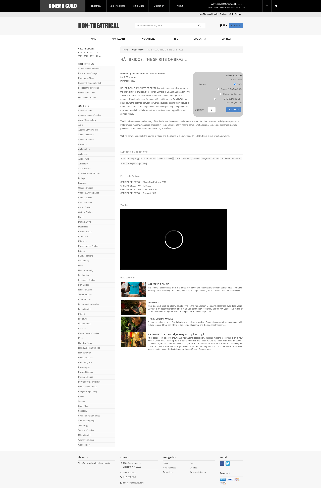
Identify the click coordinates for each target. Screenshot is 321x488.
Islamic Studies (85, 290)
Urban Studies (84, 435)
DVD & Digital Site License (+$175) (228, 101)
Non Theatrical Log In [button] (208, 14)
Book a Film (200, 38)
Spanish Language (86, 420)
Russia (81, 396)
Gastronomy (83, 261)
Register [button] (223, 14)
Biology (81, 178)
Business (82, 183)
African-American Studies (89, 115)
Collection (159, 6)
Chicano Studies (85, 188)
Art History (83, 164)
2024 (86, 52)
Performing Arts (85, 362)
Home (93, 38)
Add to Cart (233, 109)
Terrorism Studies (86, 430)
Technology (83, 425)
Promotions (148, 38)
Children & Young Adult (88, 193)
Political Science (85, 377)
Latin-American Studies (88, 304)
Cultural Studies (85, 212)
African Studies (85, 110)
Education (82, 241)
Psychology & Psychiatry (89, 382)
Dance (81, 217)
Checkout (236, 25)
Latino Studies (84, 309)
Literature (82, 319)
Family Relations (85, 256)
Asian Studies (84, 168)
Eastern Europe (85, 231)
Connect (226, 38)
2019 (92, 56)
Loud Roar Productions (88, 88)
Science (81, 401)
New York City (84, 353)
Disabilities (83, 227)
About (180, 6)
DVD (238, 84)
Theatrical (96, 6)
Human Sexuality (85, 270)
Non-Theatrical (117, 6)
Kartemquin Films (86, 78)
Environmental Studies (88, 246)
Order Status (235, 14)
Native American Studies (89, 348)
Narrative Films (85, 343)
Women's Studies (86, 440)
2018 (98, 56)
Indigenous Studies (86, 280)
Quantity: (199, 110)
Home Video (138, 6)
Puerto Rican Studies (87, 387)
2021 (80, 56)
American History (85, 135)
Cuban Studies (84, 207)
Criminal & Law (85, 202)
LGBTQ (81, 314)
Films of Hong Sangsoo (88, 73)
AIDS (80, 125)
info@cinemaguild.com (133, 483)
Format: (203, 84)
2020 (86, 56)
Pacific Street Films (86, 93)
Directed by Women (87, 97)
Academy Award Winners (89, 68)
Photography (84, 367)
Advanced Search (198, 472)
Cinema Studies (85, 198)
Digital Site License (231, 94)
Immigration (83, 275)
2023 (92, 52)
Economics (83, 236)
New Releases (118, 38)
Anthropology (84, 149)
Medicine (82, 328)
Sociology (82, 411)
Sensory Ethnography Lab (89, 83)
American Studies (86, 139)
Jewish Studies (85, 294)
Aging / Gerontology (87, 120)
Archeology (83, 154)
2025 (80, 52)
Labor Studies (84, 299)
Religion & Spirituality (87, 391)
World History (84, 445)
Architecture (83, 159)
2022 (98, 52)
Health (81, 265)
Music (80, 338)
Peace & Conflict (85, 357)
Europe (81, 251)
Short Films (83, 406)
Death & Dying (84, 222)
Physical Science (85, 372)
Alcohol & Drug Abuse (88, 130)
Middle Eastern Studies (88, 333)
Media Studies (84, 324)
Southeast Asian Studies (89, 416)
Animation (82, 144)
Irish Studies (83, 285)
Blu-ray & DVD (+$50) (229, 89)
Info (176, 38)
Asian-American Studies (89, 173)
